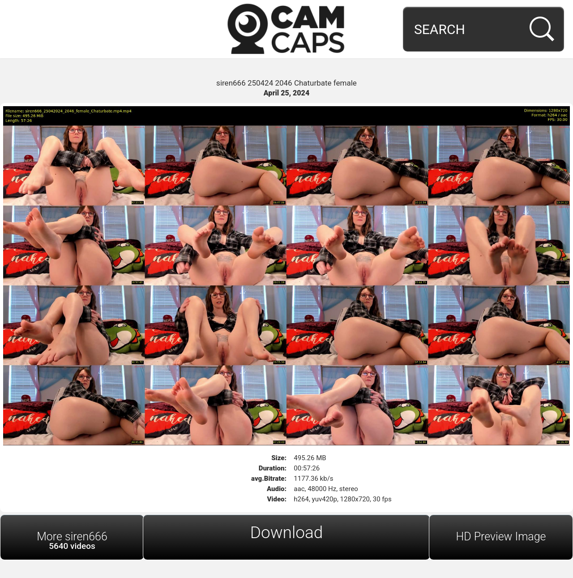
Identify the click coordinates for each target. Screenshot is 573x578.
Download (286, 532)
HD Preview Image (501, 536)
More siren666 (72, 540)
